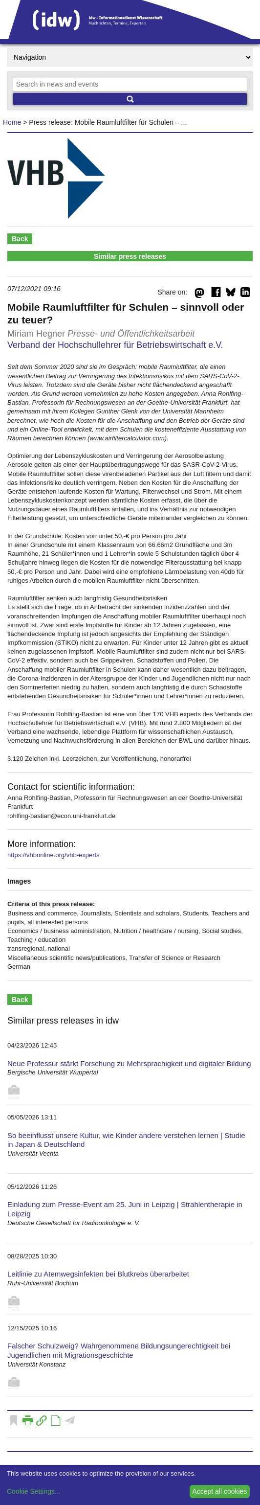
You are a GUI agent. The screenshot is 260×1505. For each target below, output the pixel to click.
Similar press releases (130, 256)
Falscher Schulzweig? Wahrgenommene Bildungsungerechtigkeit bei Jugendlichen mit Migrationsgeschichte (118, 1350)
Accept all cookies (219, 1491)
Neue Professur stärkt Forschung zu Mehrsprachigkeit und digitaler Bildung (129, 1063)
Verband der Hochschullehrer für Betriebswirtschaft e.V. (115, 345)
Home (12, 122)
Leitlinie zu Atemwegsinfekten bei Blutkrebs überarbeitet (98, 1274)
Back (20, 239)
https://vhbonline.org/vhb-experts (53, 855)
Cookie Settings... (34, 1491)
